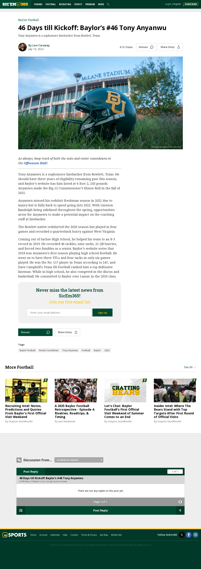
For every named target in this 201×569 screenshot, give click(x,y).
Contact (74, 534)
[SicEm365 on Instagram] (195, 535)
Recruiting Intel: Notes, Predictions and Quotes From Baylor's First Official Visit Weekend (25, 411)
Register (177, 4)
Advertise (55, 534)
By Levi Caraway (39, 45)
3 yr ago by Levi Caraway (56, 481)
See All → (190, 367)
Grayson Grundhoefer (21, 421)
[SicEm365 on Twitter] (182, 535)
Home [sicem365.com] (33, 534)
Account (43, 534)
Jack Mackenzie (66, 421)
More (101, 4)
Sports (78, 4)
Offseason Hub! (36, 163)
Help (65, 534)
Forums (38, 4)
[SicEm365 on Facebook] (189, 535)
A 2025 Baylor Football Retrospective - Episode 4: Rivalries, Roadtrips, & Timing (75, 411)
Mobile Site (116, 534)
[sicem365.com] (15, 4)
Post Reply (30, 471)
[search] (109, 4)
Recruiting (65, 4)
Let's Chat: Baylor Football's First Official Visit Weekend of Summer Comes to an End (124, 411)
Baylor (97, 350)
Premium (90, 4)
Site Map (104, 534)
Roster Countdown (48, 350)
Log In (168, 4)
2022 (107, 350)
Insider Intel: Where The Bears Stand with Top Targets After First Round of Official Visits (174, 411)
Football (51, 4)
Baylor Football (28, 20)
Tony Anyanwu (70, 350)
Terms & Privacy (89, 534)
